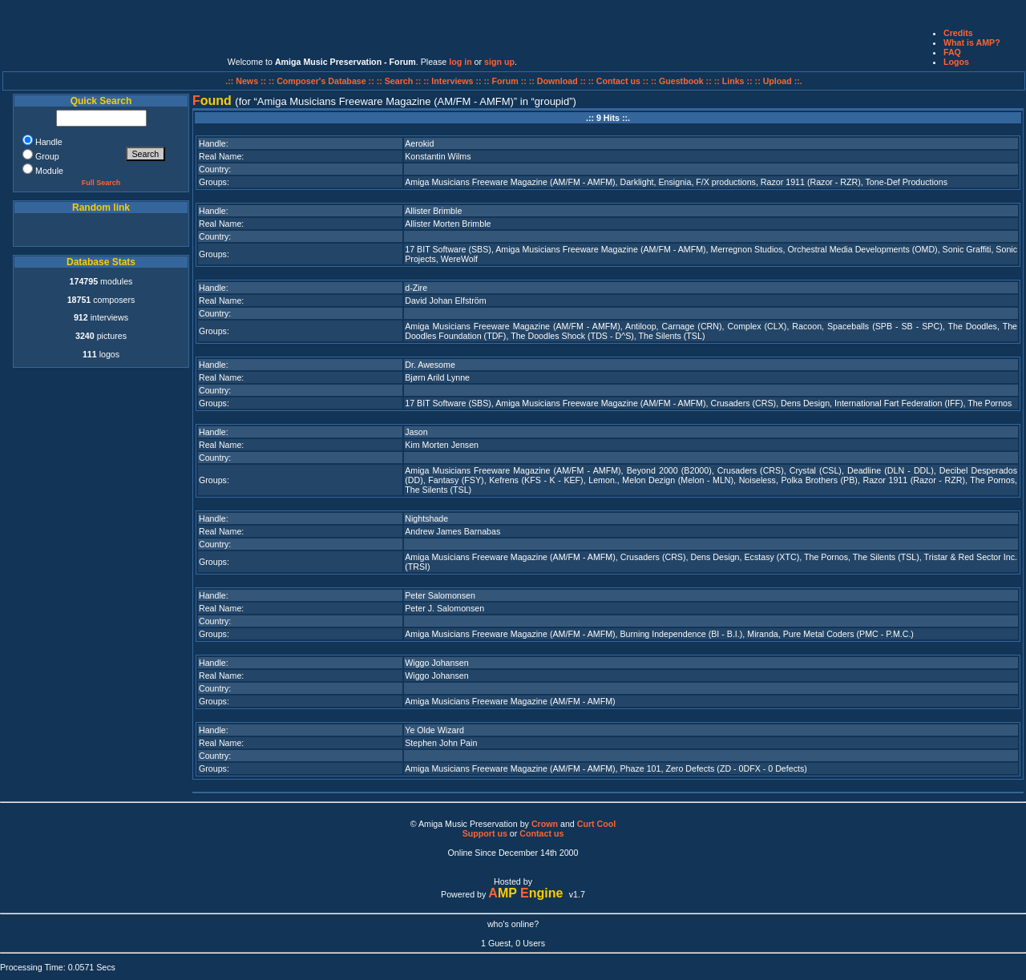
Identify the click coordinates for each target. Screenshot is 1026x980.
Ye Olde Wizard (434, 730)
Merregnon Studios (747, 249)
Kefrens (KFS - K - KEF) (536, 480)
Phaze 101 (640, 768)
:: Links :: (733, 81)
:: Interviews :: (453, 81)
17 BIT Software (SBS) (448, 249)
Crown (544, 824)
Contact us (541, 833)
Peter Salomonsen (440, 595)
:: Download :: (558, 81)
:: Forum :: (506, 81)
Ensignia (674, 182)
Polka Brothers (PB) (819, 480)
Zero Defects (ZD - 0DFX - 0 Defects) (735, 768)
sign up (499, 62)
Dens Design (805, 403)
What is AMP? (971, 42)
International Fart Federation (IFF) (898, 403)
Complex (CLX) (757, 326)
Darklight (637, 182)
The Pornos (989, 403)
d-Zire (416, 287)
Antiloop (640, 326)
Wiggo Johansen (436, 662)
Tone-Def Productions (906, 182)
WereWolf (459, 259)
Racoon (807, 326)
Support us (485, 833)
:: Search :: (400, 81)
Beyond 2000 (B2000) (669, 470)
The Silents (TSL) (672, 336)
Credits (958, 33)
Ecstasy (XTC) (771, 557)
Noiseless (757, 480)
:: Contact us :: (618, 81)
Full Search (101, 183)
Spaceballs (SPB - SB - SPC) (885, 326)
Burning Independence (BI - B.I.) (681, 634)
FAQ (952, 52)
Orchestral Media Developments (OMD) (863, 249)
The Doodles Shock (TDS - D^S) (572, 336)
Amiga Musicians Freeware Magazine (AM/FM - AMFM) (510, 182)
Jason (416, 432)
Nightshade (426, 518)
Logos (956, 62)
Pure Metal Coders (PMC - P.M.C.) (848, 634)
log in (460, 62)
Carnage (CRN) (692, 326)
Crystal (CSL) (816, 470)
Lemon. (602, 480)
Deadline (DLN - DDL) (890, 470)
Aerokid (419, 143)
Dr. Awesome (430, 364)
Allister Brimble (433, 211)
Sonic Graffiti (967, 249)
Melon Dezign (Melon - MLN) (677, 480)
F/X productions (726, 182)
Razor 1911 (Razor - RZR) (811, 182)
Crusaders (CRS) (743, 403)
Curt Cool (596, 824)
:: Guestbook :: (681, 81)
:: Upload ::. (778, 81)
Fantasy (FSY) (455, 480)
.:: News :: (247, 81)
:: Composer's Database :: (323, 81)
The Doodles (971, 326)
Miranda (762, 634)
